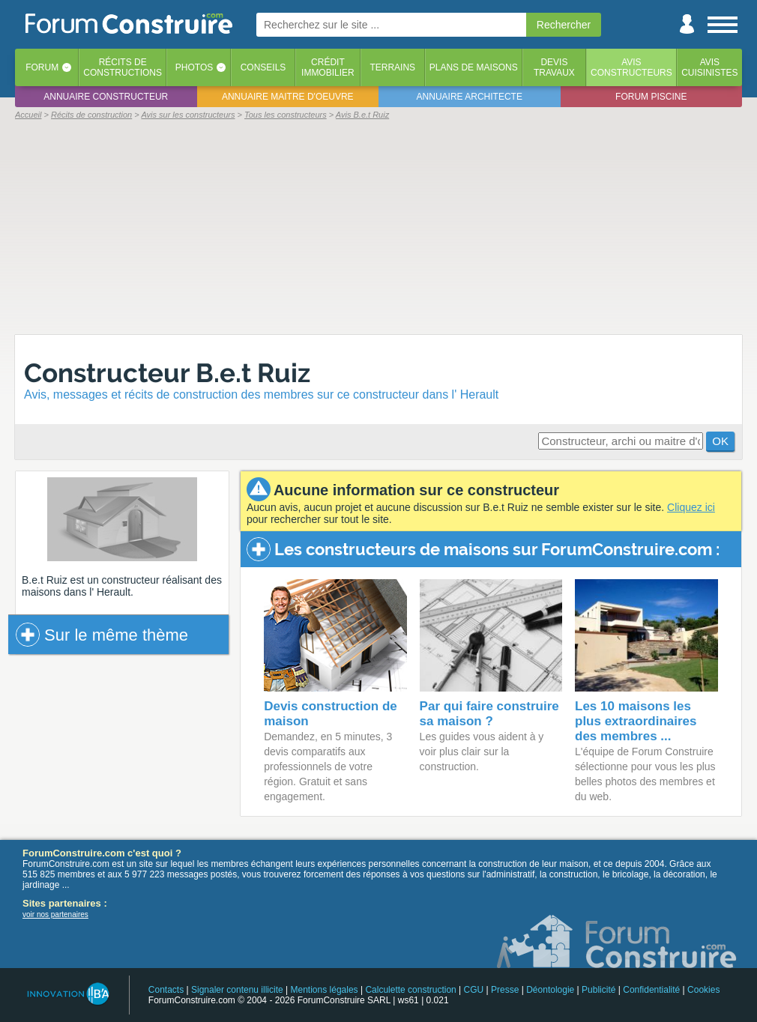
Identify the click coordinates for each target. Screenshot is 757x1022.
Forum (41, 67)
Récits (122, 67)
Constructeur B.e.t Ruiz (167, 372)
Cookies (703, 990)
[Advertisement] (378, 226)
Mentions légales (324, 990)
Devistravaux (554, 67)
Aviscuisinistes (709, 67)
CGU (474, 990)
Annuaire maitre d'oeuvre (288, 96)
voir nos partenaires (55, 914)
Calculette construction (410, 990)
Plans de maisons (473, 67)
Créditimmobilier (328, 67)
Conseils (263, 67)
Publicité (598, 990)
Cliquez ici (691, 507)
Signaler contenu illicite (237, 990)
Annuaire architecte (469, 96)
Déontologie (550, 990)
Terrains (392, 67)
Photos (194, 67)
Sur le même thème (102, 635)
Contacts (166, 990)
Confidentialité (651, 990)
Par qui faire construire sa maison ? (489, 713)
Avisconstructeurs (631, 67)
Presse (505, 990)
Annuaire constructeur (105, 96)
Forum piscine (651, 96)
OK (720, 441)
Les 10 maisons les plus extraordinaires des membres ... (636, 721)
